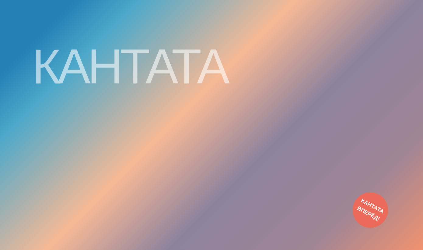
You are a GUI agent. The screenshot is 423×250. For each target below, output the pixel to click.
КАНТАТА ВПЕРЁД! (370, 210)
